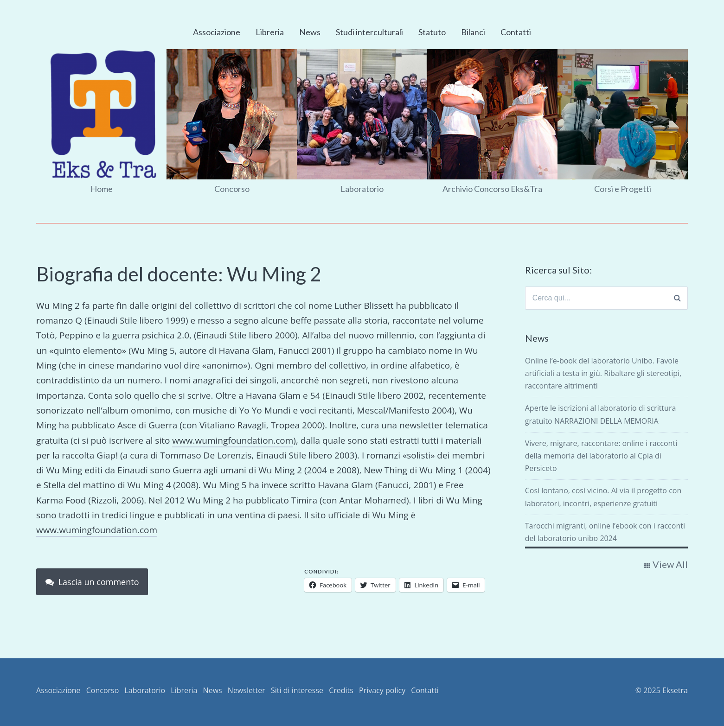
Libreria (270, 32)
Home (101, 189)
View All (670, 564)
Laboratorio (362, 189)
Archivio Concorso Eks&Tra (492, 189)
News (309, 32)
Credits (341, 690)
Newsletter (246, 690)
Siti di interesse (297, 690)
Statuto (432, 32)
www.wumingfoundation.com (232, 440)
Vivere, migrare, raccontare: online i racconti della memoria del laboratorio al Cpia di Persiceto (601, 455)
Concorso (232, 189)
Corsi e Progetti (622, 189)
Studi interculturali (369, 32)
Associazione (216, 32)
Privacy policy (382, 690)
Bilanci (473, 32)
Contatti (515, 32)
